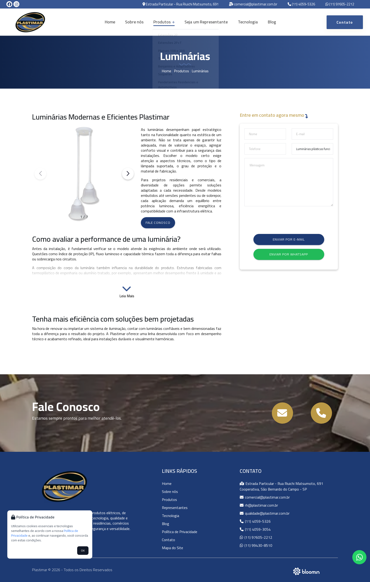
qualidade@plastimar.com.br (265, 513)
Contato (168, 540)
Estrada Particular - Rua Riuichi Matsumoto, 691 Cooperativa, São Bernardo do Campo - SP (281, 486)
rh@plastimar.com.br (259, 505)
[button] (128, 174)
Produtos (165, 22)
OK (83, 550)
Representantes (175, 507)
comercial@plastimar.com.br (253, 4)
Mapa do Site (172, 548)
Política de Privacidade (179, 532)
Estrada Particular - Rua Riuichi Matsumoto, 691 (181, 4)
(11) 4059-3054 (255, 529)
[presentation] (280, 219)
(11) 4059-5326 (301, 4)
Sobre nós (137, 22)
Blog (267, 22)
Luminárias (200, 70)
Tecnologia (245, 22)
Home (114, 22)
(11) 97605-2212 (339, 4)
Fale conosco (158, 223)
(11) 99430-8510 (256, 545)
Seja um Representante (205, 22)
